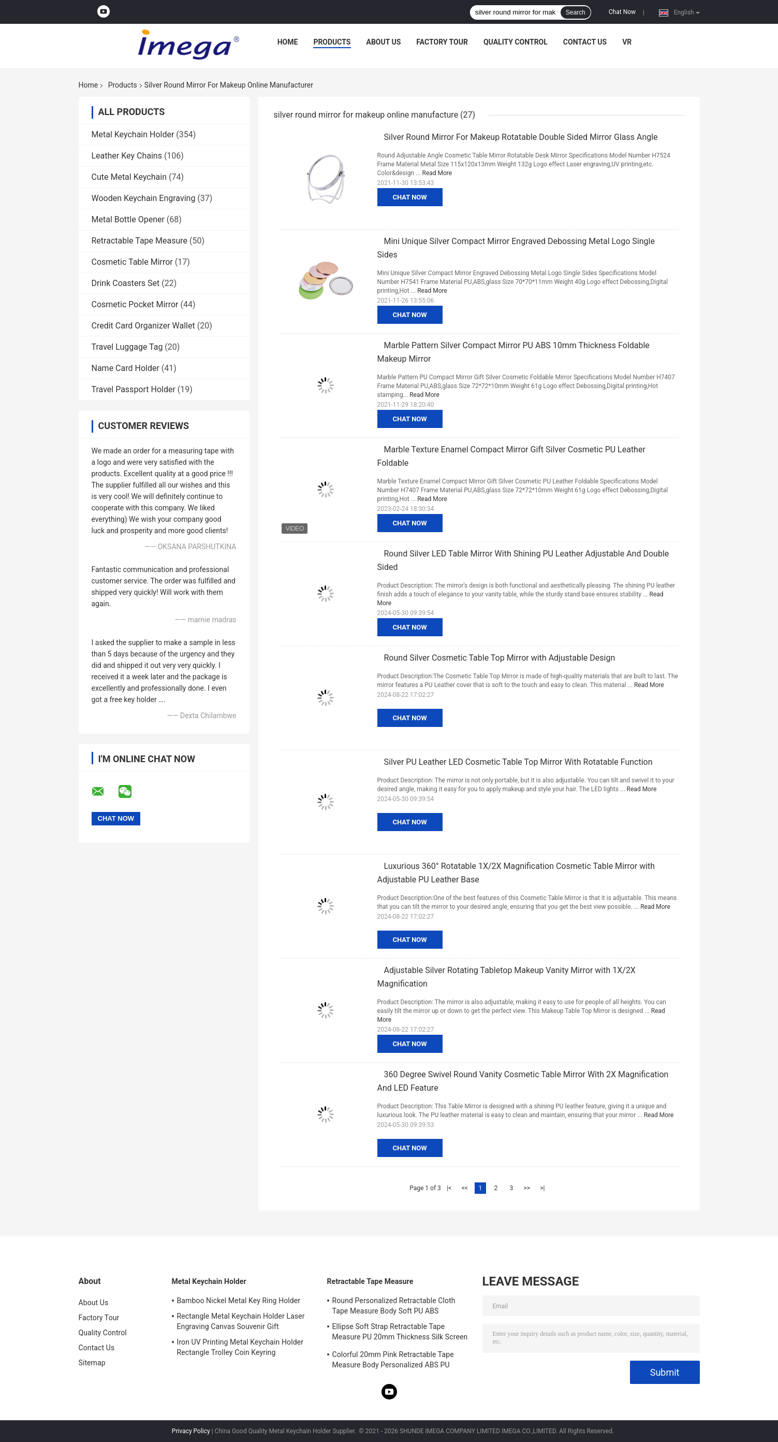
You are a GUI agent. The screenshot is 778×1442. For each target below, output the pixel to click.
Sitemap (92, 1363)
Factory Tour (442, 42)
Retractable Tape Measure (140, 241)
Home (287, 42)
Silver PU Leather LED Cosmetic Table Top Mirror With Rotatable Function (518, 762)
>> (526, 1188)
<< (465, 1188)
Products (331, 42)
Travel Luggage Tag (127, 347)
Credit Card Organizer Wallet (143, 326)
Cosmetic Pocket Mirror (135, 304)
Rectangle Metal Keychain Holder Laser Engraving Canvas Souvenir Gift (241, 1321)
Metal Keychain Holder (133, 134)
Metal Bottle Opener (128, 219)
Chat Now (622, 12)
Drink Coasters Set (126, 283)
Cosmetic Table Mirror (132, 262)
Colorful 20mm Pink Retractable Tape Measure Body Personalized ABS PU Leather (393, 1361)
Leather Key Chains (127, 156)
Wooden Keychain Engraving (144, 198)
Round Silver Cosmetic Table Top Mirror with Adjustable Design (499, 658)
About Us (383, 42)
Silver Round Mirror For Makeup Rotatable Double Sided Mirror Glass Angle (521, 137)
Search (575, 12)
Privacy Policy (191, 1431)
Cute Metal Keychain (129, 177)
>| (542, 1188)
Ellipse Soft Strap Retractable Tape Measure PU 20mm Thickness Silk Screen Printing (400, 1333)
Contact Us (585, 42)
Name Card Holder (125, 368)
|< (449, 1188)
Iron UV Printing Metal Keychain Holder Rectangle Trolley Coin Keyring (240, 1347)
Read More (437, 173)
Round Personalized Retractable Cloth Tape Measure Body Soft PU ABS (394, 1305)
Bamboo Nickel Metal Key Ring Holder (239, 1300)
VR (627, 42)
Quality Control (515, 42)
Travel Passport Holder (133, 389)
